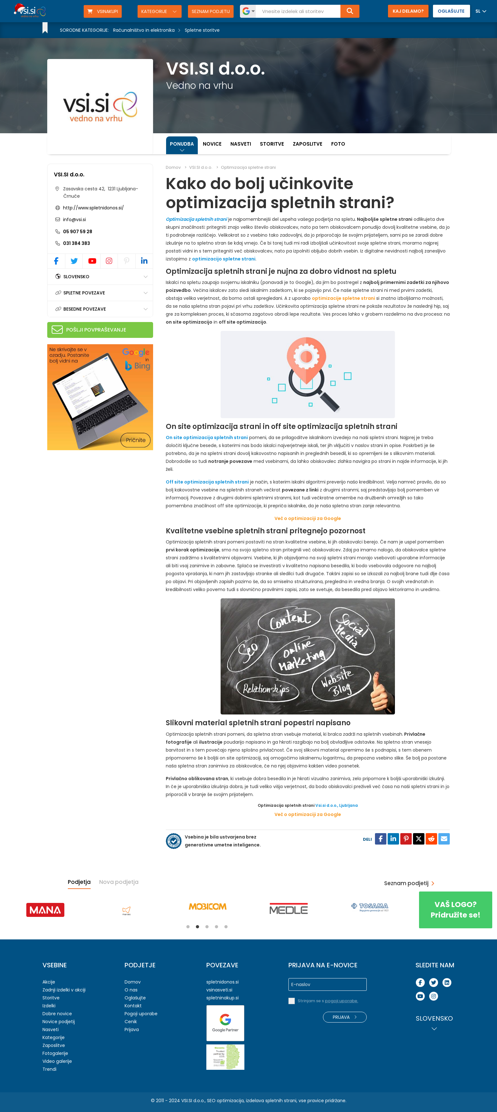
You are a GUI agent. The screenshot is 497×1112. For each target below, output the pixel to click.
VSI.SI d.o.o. (69, 174)
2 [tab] (197, 927)
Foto (338, 144)
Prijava (132, 1029)
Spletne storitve (202, 30)
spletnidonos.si (222, 982)
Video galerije (57, 1061)
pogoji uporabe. (341, 1001)
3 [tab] (207, 927)
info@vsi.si (74, 219)
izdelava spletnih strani (271, 1100)
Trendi (49, 1069)
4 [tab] (216, 927)
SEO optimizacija (225, 1100)
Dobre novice (57, 1013)
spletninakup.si (222, 998)
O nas (131, 990)
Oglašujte (135, 998)
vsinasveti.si (219, 990)
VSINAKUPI (102, 11)
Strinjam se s (328, 1001)
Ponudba (182, 144)
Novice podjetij (58, 1021)
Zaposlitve (307, 144)
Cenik (131, 1021)
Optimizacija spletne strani (248, 167)
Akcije (48, 982)
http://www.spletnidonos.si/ (93, 208)
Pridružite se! (455, 909)
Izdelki (48, 1006)
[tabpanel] (45, 910)
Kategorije (154, 11)
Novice (212, 144)
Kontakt (133, 1006)
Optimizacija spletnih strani (196, 219)
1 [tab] (188, 927)
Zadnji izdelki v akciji (64, 990)
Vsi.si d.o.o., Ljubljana (336, 805)
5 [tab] (226, 927)
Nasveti (240, 144)
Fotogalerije (55, 1053)
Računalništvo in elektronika (144, 30)
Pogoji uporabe (141, 1013)
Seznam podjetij (211, 11)
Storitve (272, 144)
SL (478, 11)
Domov (173, 167)
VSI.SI (186, 1100)
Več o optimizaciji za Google (307, 518)
